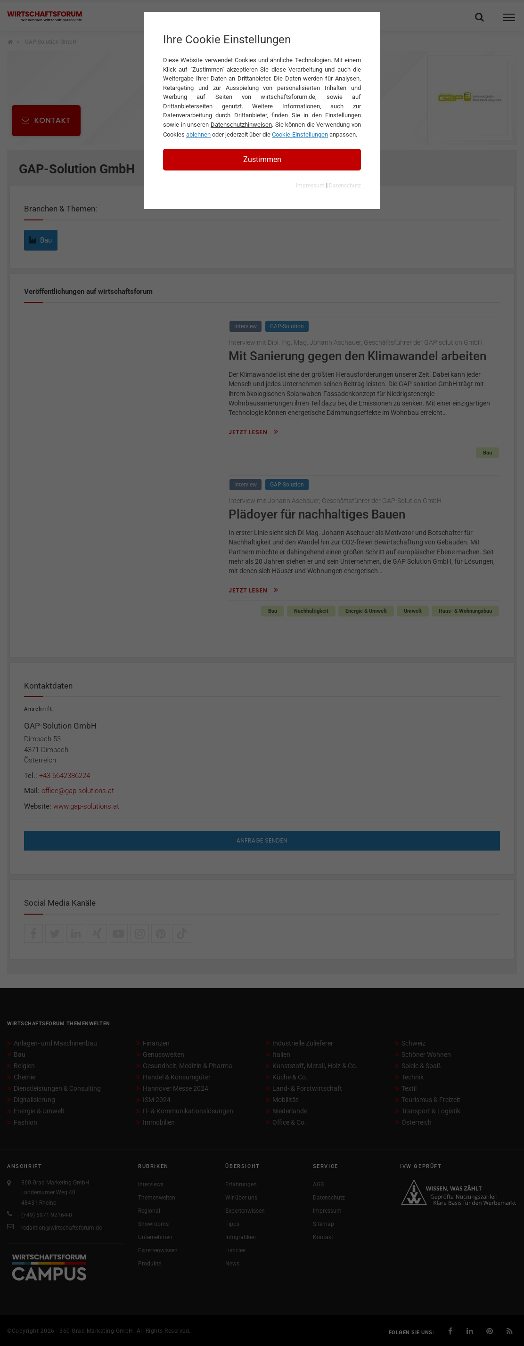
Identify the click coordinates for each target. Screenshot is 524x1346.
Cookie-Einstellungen (300, 134)
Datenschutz (345, 185)
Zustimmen (262, 159)
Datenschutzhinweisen (241, 124)
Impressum (310, 185)
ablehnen (198, 134)
